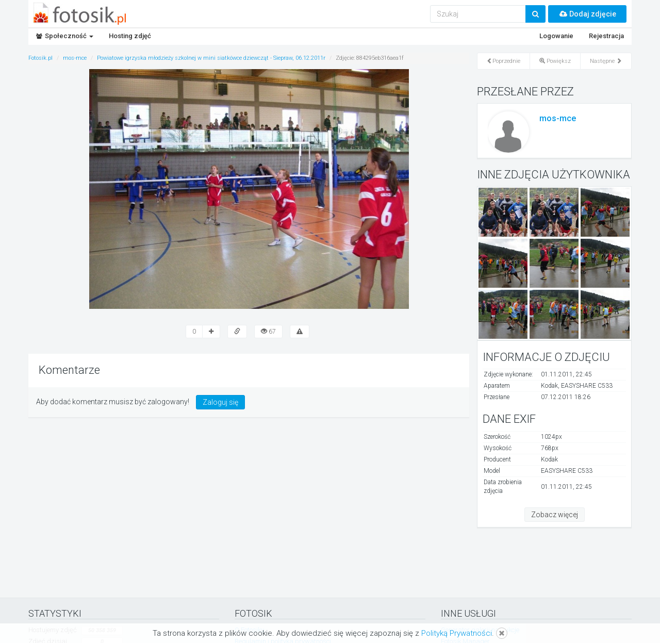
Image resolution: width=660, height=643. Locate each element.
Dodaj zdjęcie (587, 14)
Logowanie (556, 36)
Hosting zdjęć (130, 36)
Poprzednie (503, 61)
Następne (606, 61)
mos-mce (557, 118)
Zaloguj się (220, 402)
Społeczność (64, 36)
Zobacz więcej (554, 514)
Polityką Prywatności (456, 633)
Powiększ (555, 61)
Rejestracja (606, 36)
